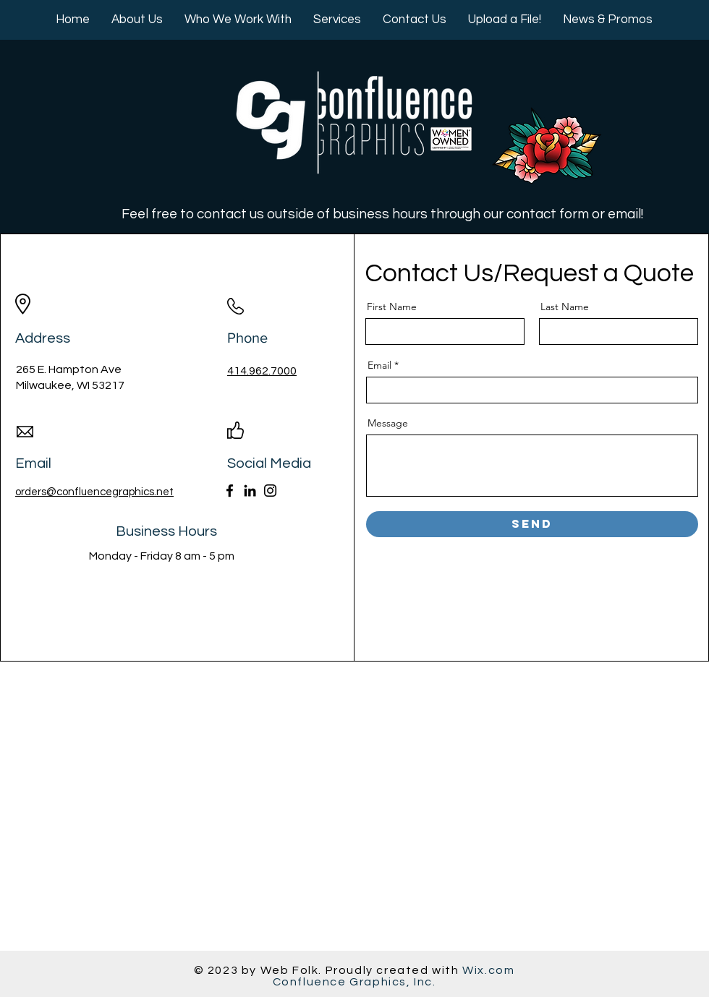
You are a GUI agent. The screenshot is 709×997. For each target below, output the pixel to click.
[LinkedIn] (250, 490)
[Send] (532, 524)
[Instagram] (270, 490)
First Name (392, 306)
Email (379, 365)
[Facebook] (229, 490)
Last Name (564, 306)
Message (388, 423)
